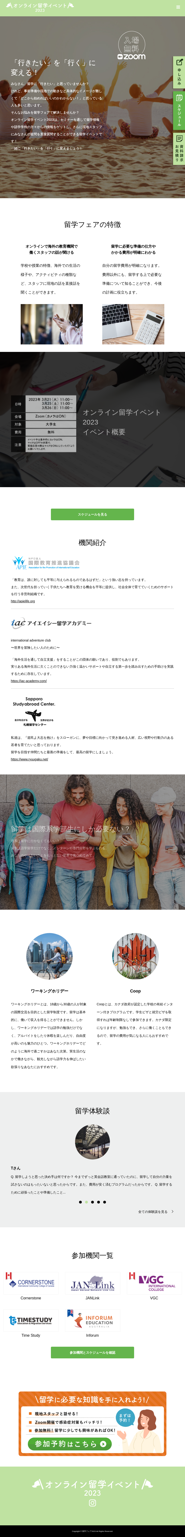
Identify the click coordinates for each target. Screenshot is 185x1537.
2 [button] (86, 1202)
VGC (154, 1298)
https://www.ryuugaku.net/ (29, 759)
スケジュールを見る (92, 514)
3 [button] (92, 1202)
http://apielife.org (23, 601)
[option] (92, 1159)
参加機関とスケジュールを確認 (92, 1352)
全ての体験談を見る (153, 1211)
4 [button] (98, 1202)
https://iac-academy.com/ (29, 681)
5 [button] (104, 1202)
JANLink (92, 1298)
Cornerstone (31, 1298)
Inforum (92, 1335)
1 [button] (80, 1202)
